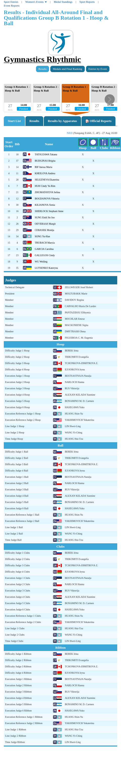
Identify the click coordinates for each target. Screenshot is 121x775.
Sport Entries (11, 1)
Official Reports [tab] (98, 121)
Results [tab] (34, 121)
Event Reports (12, 5)
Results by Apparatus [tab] (62, 121)
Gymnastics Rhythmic (42, 59)
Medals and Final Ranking (67, 68)
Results (42, 68)
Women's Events (36, 1)
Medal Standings (63, 1)
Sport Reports (87, 1)
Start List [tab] (14, 121)
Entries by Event (98, 68)
